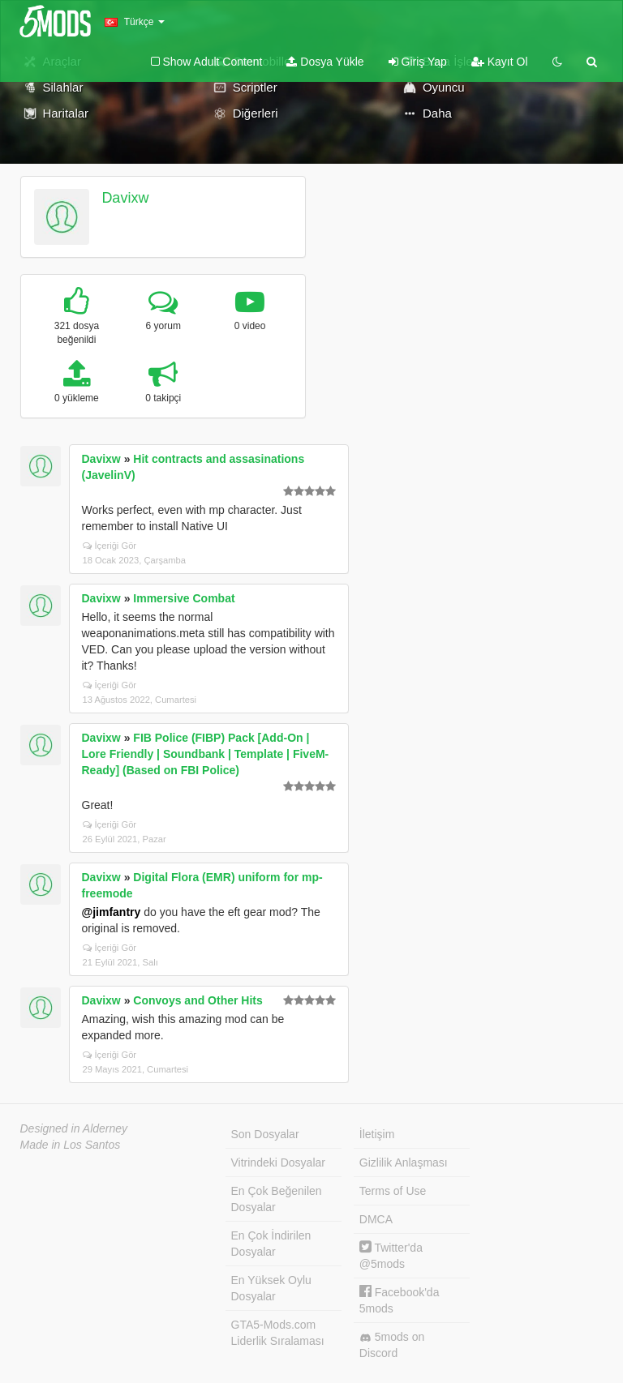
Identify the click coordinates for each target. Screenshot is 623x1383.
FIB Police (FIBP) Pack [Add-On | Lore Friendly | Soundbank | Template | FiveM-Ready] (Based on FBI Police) (205, 754)
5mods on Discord (391, 1344)
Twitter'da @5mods (391, 1255)
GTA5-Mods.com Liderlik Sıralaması (277, 1332)
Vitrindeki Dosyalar (278, 1162)
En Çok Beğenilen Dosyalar (276, 1199)
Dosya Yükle (324, 61)
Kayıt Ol (499, 61)
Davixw (124, 198)
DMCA (376, 1219)
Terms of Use (392, 1190)
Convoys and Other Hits (197, 1000)
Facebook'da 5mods (399, 1300)
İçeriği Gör (110, 545)
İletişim (377, 1134)
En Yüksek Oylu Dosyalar (271, 1288)
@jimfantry (111, 912)
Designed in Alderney (74, 1128)
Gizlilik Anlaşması (403, 1162)
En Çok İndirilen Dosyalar (271, 1243)
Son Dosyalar (265, 1134)
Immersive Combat (183, 598)
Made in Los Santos (70, 1144)
